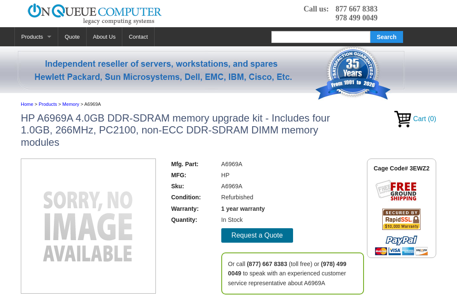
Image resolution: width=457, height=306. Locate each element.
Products (32, 37)
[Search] (320, 37)
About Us (104, 37)
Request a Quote (257, 235)
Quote (72, 37)
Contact (138, 37)
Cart (415, 118)
